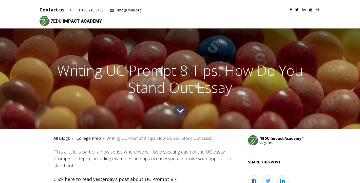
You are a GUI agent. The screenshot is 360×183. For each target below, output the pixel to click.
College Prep (89, 138)
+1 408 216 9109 (90, 10)
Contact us (53, 10)
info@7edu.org (125, 10)
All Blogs (61, 138)
